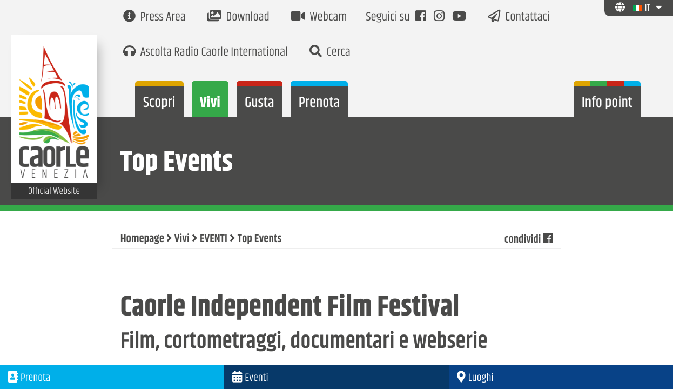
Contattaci (519, 17)
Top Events (260, 239)
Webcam (319, 17)
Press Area (154, 17)
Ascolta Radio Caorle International (205, 52)
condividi (528, 239)
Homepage (142, 239)
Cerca (330, 52)
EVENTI (213, 239)
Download (238, 17)
